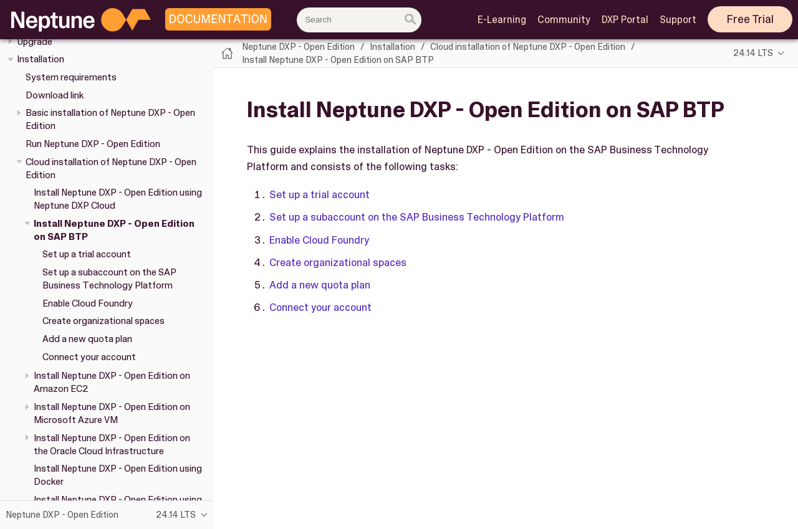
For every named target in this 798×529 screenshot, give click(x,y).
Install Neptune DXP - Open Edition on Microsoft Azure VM (112, 413)
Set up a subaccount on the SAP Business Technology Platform (109, 279)
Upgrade (34, 42)
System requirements (71, 77)
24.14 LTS (753, 53)
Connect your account (89, 357)
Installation (40, 59)
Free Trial (750, 19)
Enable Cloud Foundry (87, 303)
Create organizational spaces (103, 321)
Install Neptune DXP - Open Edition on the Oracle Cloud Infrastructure (112, 444)
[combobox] (359, 19)
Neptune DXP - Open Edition (298, 47)
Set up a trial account (86, 254)
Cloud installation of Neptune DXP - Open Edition (527, 47)
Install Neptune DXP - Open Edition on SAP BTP (338, 60)
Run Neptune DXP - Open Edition (93, 144)
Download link (55, 95)
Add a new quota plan (87, 339)
